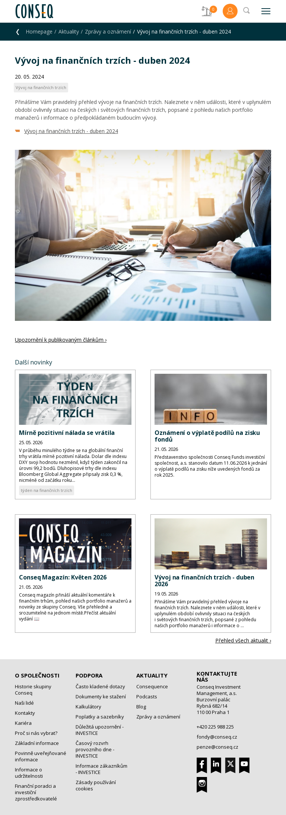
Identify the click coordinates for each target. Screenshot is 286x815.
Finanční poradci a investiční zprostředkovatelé (36, 792)
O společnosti (37, 675)
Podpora (89, 675)
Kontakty (25, 713)
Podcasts (146, 696)
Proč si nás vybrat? (36, 733)
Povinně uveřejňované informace (40, 756)
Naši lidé (24, 702)
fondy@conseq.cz (217, 736)
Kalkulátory (88, 706)
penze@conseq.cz (217, 746)
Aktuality (68, 31)
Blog (141, 706)
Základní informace (37, 743)
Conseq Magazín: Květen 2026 (63, 577)
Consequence (152, 686)
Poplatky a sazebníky (100, 716)
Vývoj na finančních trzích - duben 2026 (204, 580)
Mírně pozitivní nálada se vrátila (67, 433)
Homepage (39, 31)
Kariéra (23, 723)
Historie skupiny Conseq (33, 689)
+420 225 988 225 (215, 726)
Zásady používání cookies (96, 785)
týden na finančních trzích (46, 490)
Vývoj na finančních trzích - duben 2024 (71, 131)
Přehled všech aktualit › (243, 640)
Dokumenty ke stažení (101, 696)
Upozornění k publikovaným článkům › (61, 339)
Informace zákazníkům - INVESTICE (101, 768)
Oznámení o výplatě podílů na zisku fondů (207, 436)
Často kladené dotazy (100, 686)
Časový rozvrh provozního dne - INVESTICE (95, 749)
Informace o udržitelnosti (29, 772)
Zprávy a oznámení (108, 31)
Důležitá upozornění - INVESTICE (100, 729)
